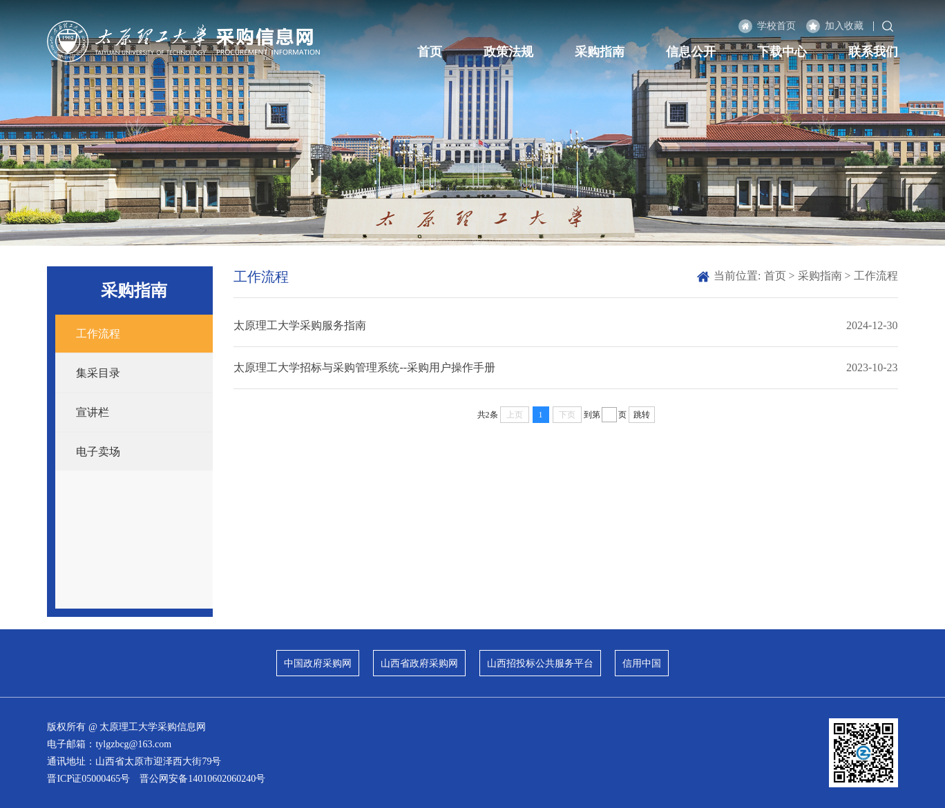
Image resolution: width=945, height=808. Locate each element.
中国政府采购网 (318, 663)
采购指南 (599, 52)
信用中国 (641, 663)
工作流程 (98, 333)
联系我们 (873, 52)
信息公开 (691, 52)
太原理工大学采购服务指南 (299, 325)
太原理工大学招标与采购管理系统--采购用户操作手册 (364, 367)
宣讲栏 (92, 412)
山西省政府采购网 (419, 663)
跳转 (641, 415)
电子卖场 (98, 451)
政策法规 (508, 52)
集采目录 (98, 373)
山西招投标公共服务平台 (540, 663)
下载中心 (782, 52)
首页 (429, 52)
